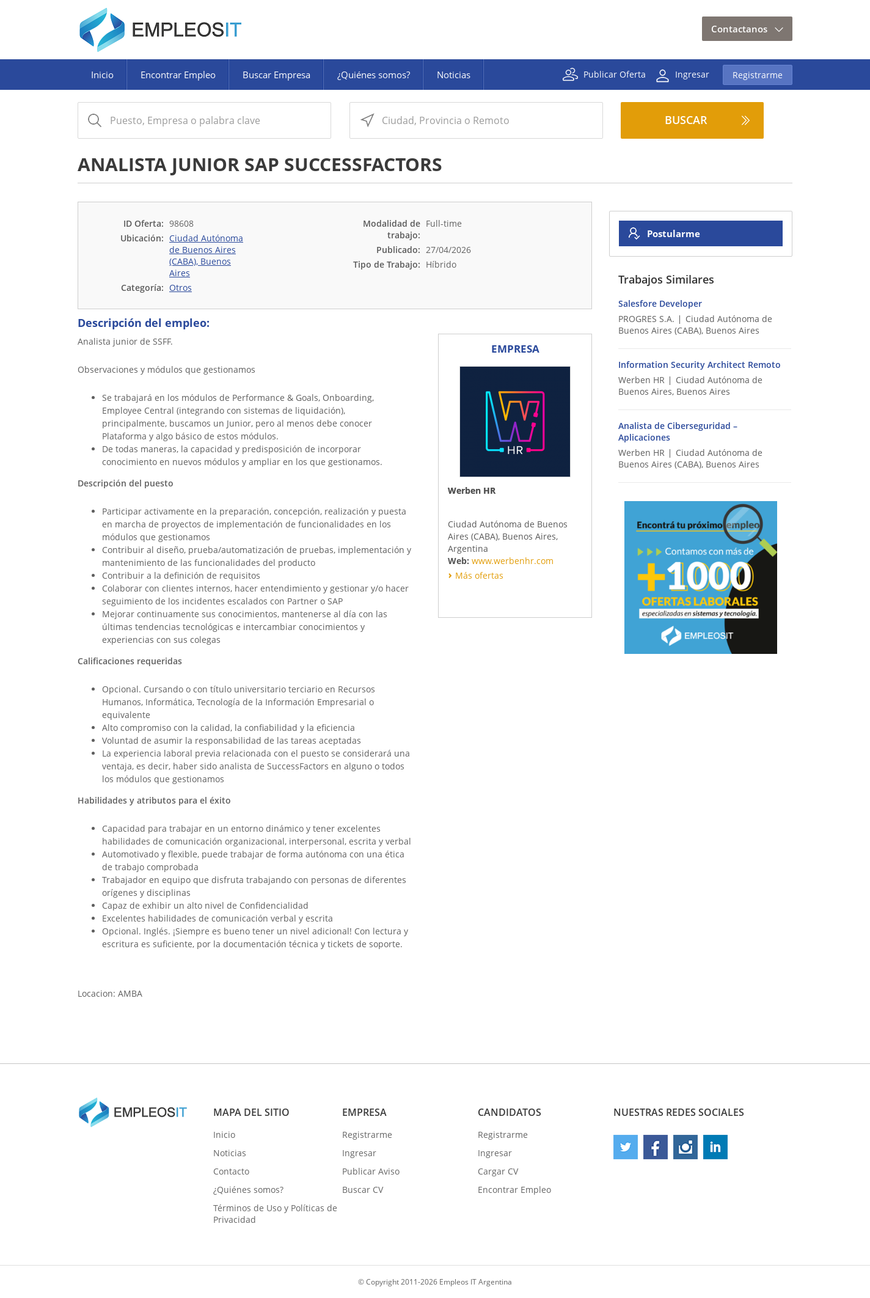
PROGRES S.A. (646, 318)
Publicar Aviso (371, 1171)
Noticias (453, 74)
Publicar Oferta (614, 73)
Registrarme (758, 75)
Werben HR (641, 380)
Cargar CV (498, 1171)
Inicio (102, 74)
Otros (180, 287)
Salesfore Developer (660, 303)
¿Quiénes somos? (373, 74)
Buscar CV (362, 1189)
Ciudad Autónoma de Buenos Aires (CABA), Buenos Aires (206, 255)
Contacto (231, 1171)
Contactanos (739, 29)
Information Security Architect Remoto (699, 364)
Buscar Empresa (276, 74)
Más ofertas (479, 575)
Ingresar (692, 73)
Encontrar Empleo (178, 74)
